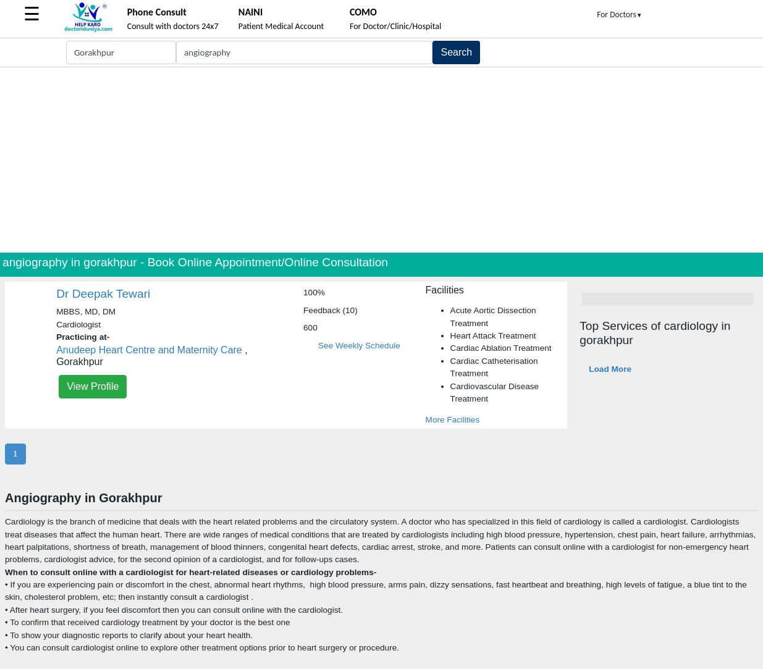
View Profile (93, 386)
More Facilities (453, 419)
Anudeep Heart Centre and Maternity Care (149, 350)
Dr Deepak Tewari (103, 293)
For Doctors (620, 14)
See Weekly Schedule (359, 345)
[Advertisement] (381, 160)
